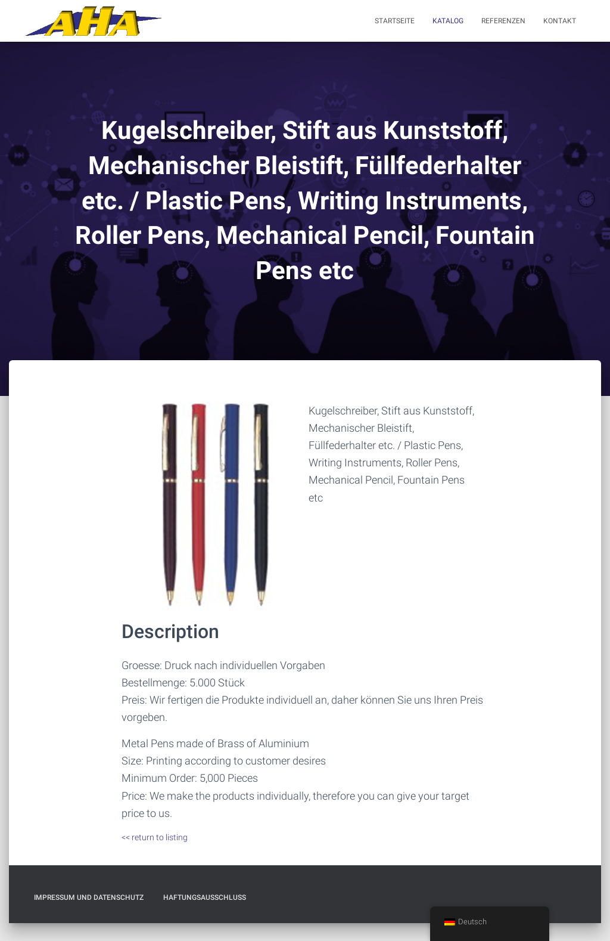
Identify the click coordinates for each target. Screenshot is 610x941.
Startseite (395, 21)
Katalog (447, 21)
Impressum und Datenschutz (89, 897)
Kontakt (559, 21)
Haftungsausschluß (204, 897)
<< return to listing (155, 837)
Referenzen (503, 21)
